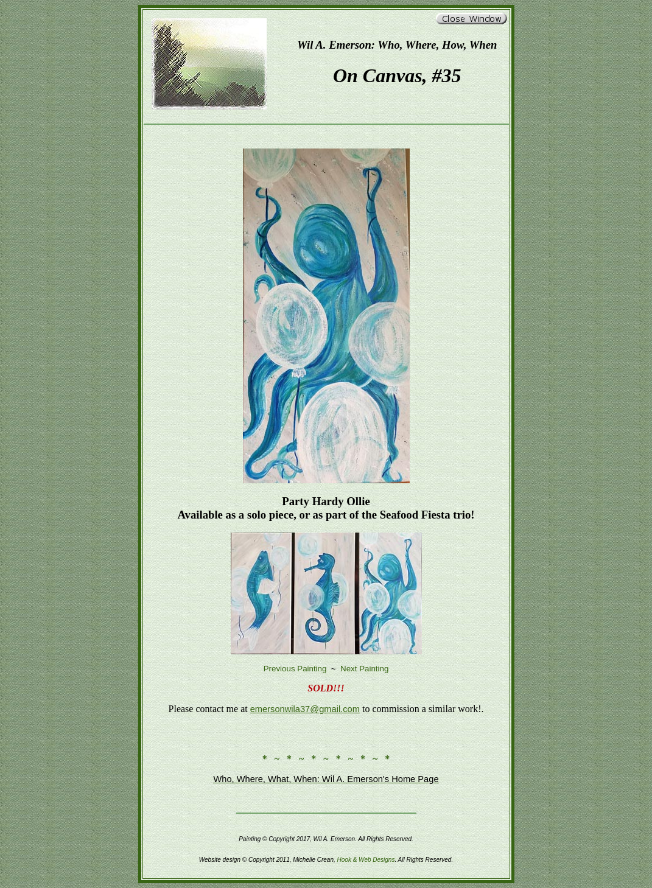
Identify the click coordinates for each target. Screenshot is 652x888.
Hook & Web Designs (366, 859)
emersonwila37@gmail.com (305, 709)
